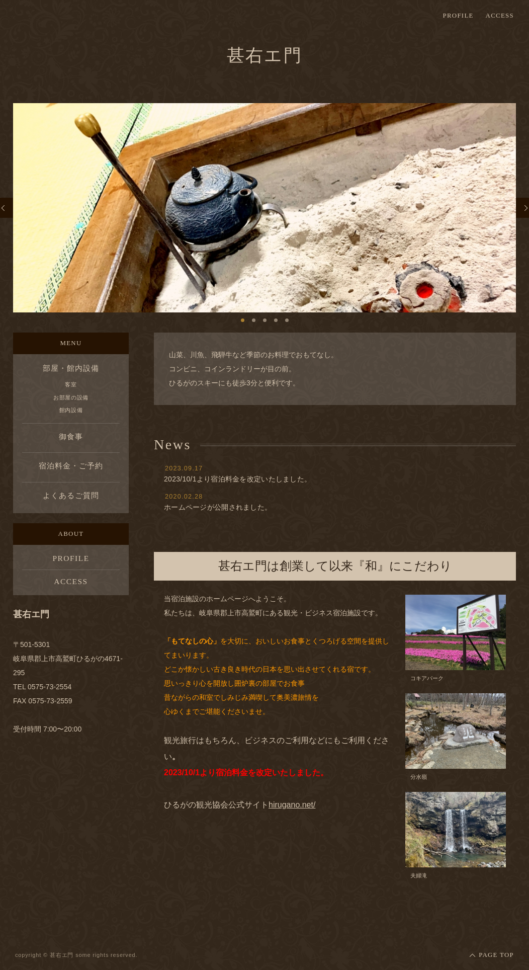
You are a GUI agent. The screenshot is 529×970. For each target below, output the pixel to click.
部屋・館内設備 (71, 368)
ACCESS (500, 16)
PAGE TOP (496, 954)
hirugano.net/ (292, 804)
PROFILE (458, 16)
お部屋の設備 (71, 397)
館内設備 (71, 410)
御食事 (71, 436)
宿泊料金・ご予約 (71, 465)
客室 (70, 384)
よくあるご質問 (71, 495)
